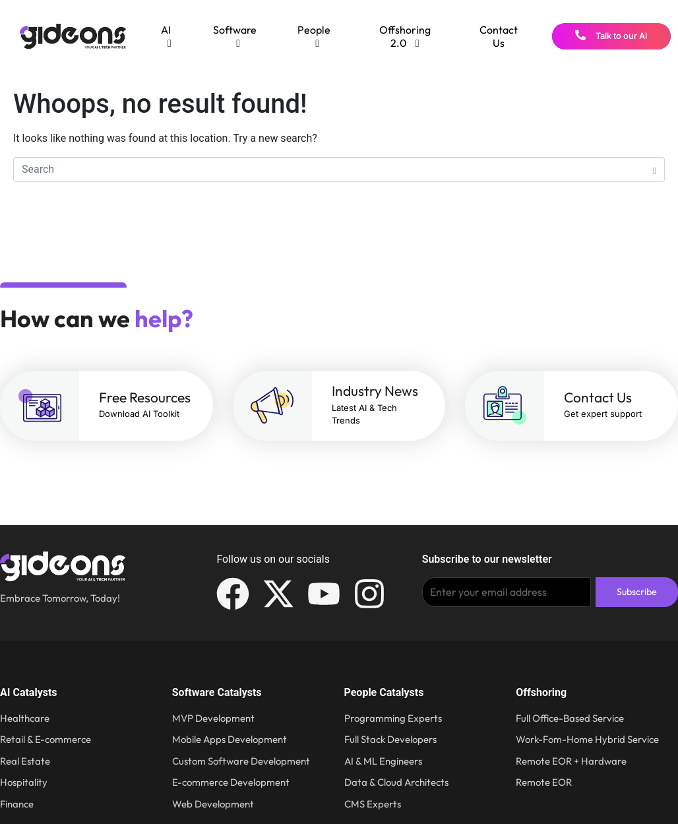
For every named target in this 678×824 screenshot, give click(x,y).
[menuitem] (166, 36)
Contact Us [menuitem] (498, 36)
